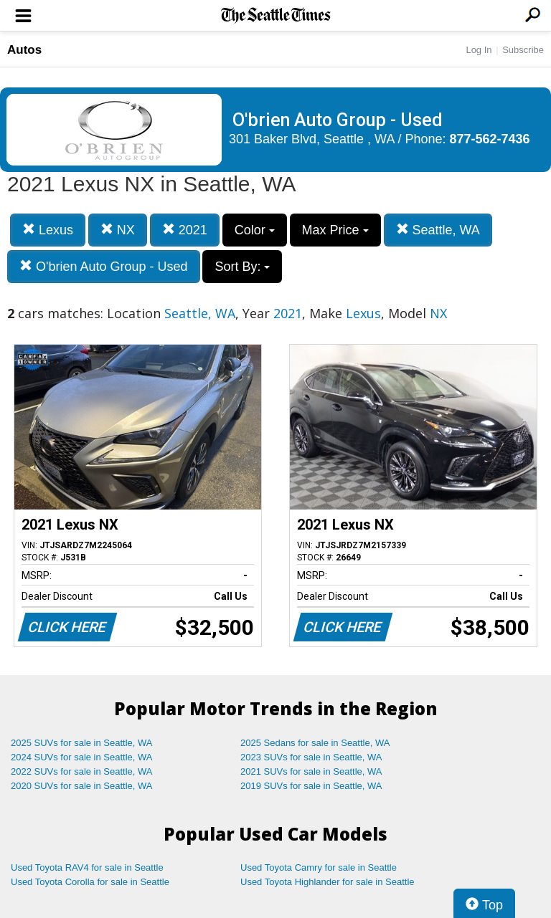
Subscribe (523, 49)
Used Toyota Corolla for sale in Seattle (90, 881)
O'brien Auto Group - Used (103, 266)
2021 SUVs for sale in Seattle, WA (311, 771)
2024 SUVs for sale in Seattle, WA (82, 757)
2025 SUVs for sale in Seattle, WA (82, 742)
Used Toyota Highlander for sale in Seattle (327, 881)
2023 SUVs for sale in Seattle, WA (311, 757)
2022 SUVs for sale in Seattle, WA (82, 771)
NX (117, 229)
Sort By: (242, 266)
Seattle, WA (438, 229)
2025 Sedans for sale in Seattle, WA (315, 742)
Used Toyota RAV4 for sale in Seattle (87, 867)
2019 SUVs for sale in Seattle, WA (311, 785)
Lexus (47, 229)
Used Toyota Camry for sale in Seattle (318, 867)
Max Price (335, 230)
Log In (478, 49)
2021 (184, 229)
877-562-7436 (490, 139)
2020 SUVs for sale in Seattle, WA (82, 785)
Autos (24, 50)
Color (255, 230)
